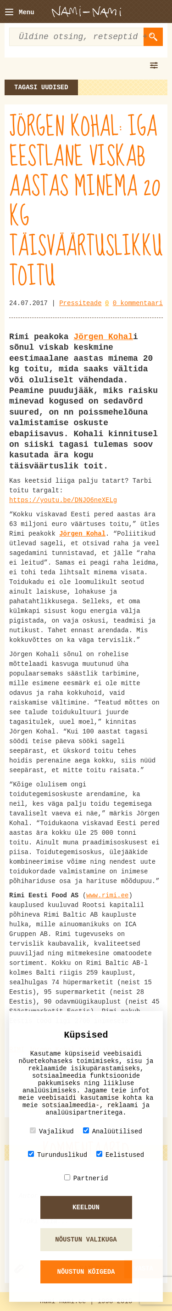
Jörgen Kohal (103, 336)
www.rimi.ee (107, 895)
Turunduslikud (57, 1155)
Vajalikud (52, 1131)
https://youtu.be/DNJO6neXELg (63, 500)
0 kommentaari (138, 303)
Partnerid (86, 1178)
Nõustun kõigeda (86, 1272)
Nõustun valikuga (86, 1239)
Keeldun (86, 1207)
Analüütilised (112, 1131)
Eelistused (120, 1155)
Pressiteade (80, 303)
